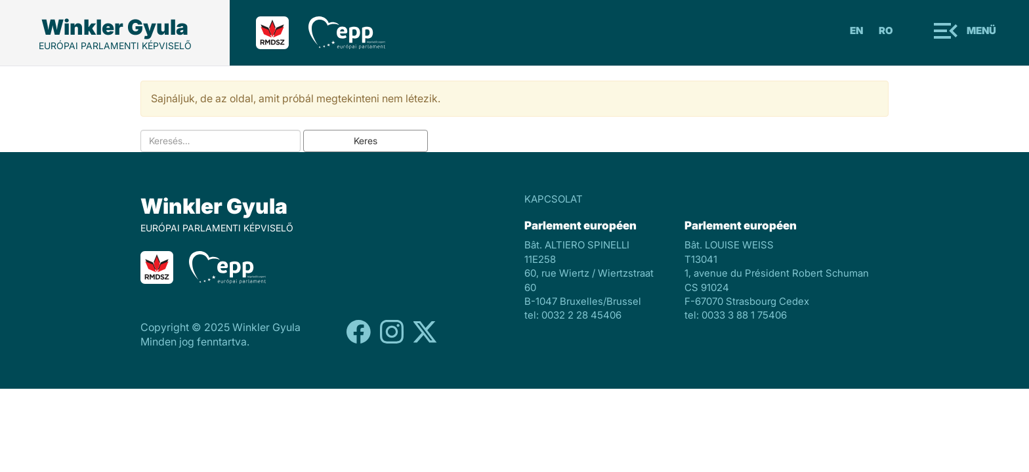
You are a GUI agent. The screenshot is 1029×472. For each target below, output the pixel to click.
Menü (981, 30)
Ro (886, 30)
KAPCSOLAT (553, 199)
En (856, 30)
